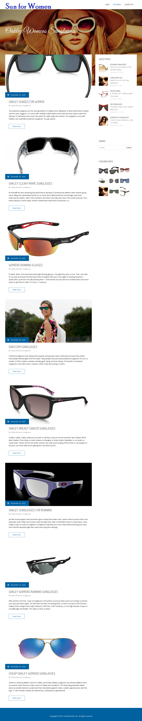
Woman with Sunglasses (119, 117)
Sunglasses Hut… (116, 78)
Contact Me (129, 4)
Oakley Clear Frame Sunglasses (30, 183)
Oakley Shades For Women (26, 102)
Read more (17, 126)
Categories (117, 4)
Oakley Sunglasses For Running (30, 508)
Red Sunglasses (116, 104)
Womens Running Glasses (26, 264)
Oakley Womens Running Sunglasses (33, 589)
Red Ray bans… (115, 91)
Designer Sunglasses (118, 64)
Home (107, 4)
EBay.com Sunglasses (23, 345)
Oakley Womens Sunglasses (21, 106)
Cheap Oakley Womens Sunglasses (32, 670)
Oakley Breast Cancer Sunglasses (32, 427)
